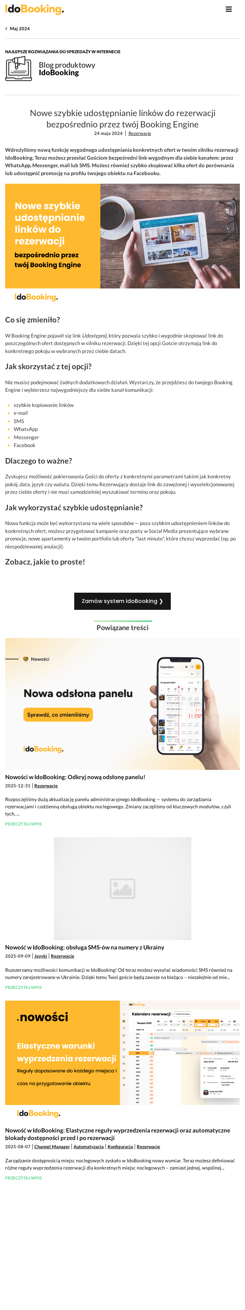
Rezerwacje (140, 133)
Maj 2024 (20, 28)
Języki (40, 956)
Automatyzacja (89, 1146)
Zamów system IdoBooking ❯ (122, 601)
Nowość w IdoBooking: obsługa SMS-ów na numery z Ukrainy (84, 947)
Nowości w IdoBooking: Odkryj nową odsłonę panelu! (75, 777)
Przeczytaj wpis (23, 824)
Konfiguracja (120, 1146)
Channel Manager (52, 1146)
